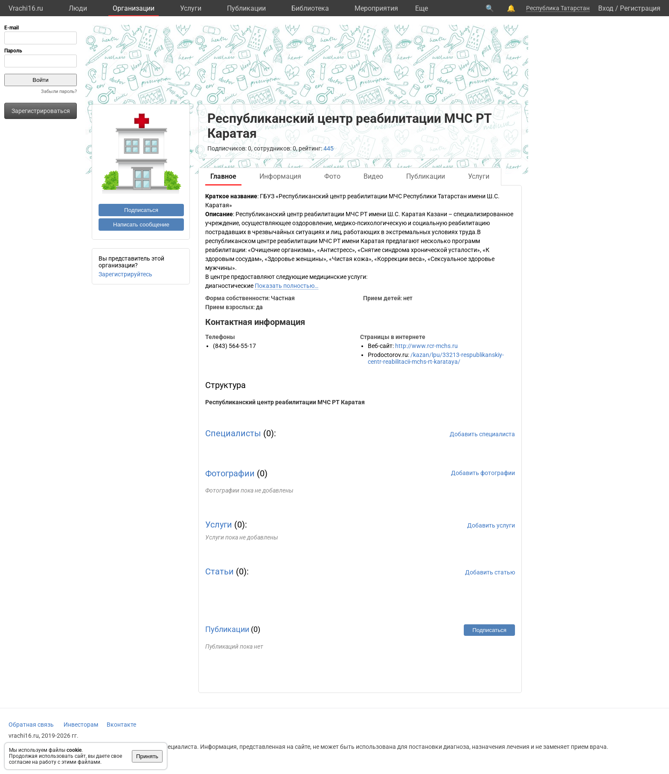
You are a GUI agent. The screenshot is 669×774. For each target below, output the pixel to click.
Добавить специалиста (482, 434)
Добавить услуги (491, 525)
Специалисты (233, 433)
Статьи (219, 571)
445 (328, 148)
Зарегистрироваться (41, 110)
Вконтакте (121, 724)
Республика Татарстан (558, 8)
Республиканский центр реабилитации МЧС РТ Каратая (285, 402)
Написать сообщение (141, 224)
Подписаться (141, 210)
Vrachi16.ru (26, 8)
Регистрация (640, 8)
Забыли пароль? (59, 91)
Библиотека (310, 8)
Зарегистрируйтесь (125, 274)
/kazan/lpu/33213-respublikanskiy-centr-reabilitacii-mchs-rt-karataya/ (436, 358)
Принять (147, 756)
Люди (78, 8)
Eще (421, 8)
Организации (133, 8)
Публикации (246, 8)
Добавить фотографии (483, 473)
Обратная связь (31, 724)
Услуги (190, 8)
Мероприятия (376, 8)
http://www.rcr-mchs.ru (426, 345)
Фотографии (230, 473)
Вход (606, 8)
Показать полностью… (286, 285)
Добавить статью (490, 572)
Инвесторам (81, 724)
